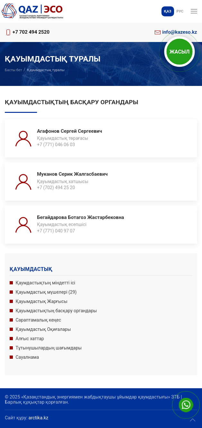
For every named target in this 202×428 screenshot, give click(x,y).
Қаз (167, 11)
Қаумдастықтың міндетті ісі (45, 282)
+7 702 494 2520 (31, 32)
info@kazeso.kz (179, 32)
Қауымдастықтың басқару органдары (56, 310)
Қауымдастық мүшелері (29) (46, 292)
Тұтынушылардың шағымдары (49, 347)
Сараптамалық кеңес (38, 320)
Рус (180, 11)
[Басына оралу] (32, 11)
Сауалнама (27, 357)
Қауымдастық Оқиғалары (43, 329)
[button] (194, 11)
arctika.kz (39, 418)
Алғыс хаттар (30, 338)
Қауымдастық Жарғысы (42, 301)
